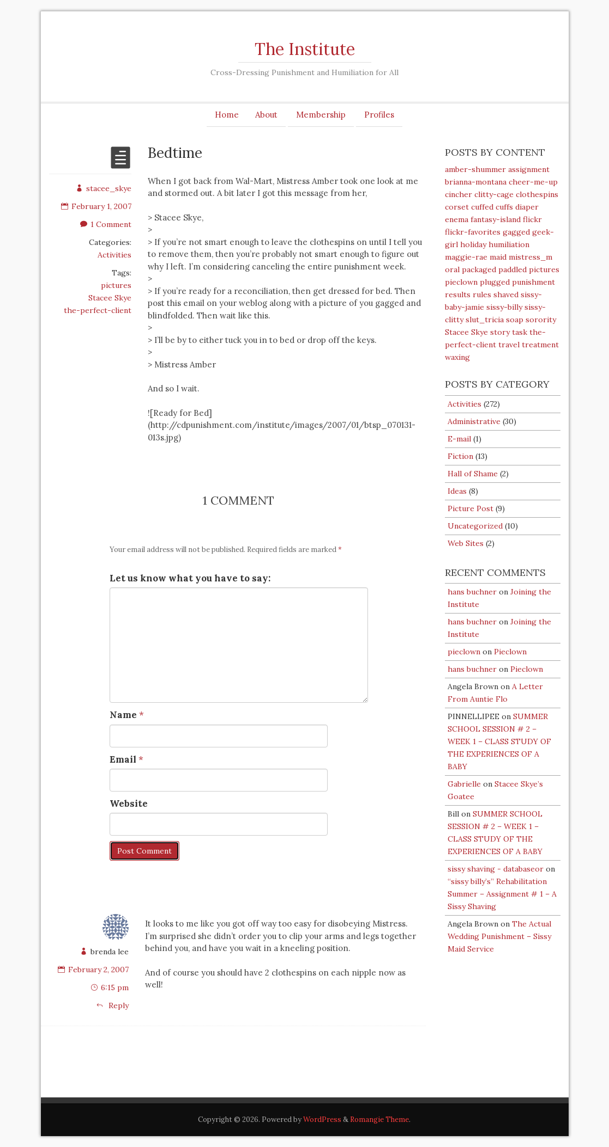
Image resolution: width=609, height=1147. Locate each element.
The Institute (305, 49)
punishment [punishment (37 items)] (533, 282)
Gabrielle (464, 784)
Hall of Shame (473, 474)
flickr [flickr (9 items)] (532, 219)
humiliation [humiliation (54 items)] (509, 244)
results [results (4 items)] (458, 294)
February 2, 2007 (98, 969)
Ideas (457, 491)
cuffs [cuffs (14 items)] (504, 207)
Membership (321, 114)
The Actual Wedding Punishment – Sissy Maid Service (499, 936)
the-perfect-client (97, 310)
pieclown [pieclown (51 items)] (461, 282)
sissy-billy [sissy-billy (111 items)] (504, 307)
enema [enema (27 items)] (456, 219)
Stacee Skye (109, 298)
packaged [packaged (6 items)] (479, 269)
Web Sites (466, 543)
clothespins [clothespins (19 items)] (537, 194)
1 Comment (105, 224)
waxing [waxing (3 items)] (457, 357)
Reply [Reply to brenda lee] (112, 1005)
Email (123, 759)
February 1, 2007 (96, 206)
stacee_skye (103, 188)
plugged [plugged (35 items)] (495, 282)
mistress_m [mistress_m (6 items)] (530, 257)
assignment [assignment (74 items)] (529, 169)
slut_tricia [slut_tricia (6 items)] (485, 319)
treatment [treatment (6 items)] (540, 344)
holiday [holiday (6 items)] (473, 244)
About (266, 114)
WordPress (322, 1119)
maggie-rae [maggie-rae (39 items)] (466, 257)
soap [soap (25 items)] (514, 319)
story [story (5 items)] (500, 332)
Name (123, 715)
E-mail (459, 439)
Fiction (460, 456)
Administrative (474, 421)
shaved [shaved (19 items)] (505, 294)
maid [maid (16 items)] (498, 257)
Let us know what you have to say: (190, 578)
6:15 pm (115, 987)
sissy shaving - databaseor (496, 869)
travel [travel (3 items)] (509, 344)
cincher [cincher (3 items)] (458, 194)
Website (129, 803)
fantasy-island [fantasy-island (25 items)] (496, 219)
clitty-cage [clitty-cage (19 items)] (494, 194)
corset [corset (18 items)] (457, 207)
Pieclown (510, 652)
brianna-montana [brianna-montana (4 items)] (476, 182)
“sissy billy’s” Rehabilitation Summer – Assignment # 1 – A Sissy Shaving (502, 893)
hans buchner (472, 592)
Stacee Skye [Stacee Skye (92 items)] (466, 332)
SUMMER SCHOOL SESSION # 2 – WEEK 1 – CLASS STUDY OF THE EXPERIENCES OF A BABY (499, 741)
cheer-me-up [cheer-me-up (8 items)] (533, 182)
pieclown (464, 652)
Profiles (379, 114)
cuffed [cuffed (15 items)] (482, 207)
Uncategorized (475, 526)
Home (227, 114)
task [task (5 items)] (519, 332)
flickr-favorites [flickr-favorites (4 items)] (473, 232)
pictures (116, 285)
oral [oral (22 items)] (452, 269)
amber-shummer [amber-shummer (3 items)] (475, 169)
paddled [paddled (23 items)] (512, 269)
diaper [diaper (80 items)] (527, 207)
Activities (114, 255)
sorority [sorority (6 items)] (541, 319)
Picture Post (470, 508)
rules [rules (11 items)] (482, 294)
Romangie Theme (379, 1119)
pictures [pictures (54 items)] (544, 269)
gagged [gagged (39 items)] (516, 232)
